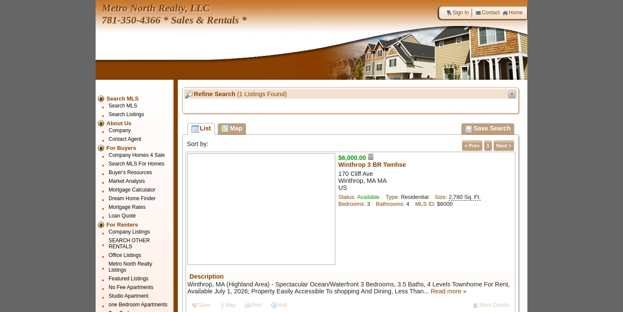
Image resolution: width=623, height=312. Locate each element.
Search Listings (126, 114)
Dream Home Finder (132, 198)
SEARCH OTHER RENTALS (129, 243)
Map (230, 305)
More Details (494, 305)
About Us (119, 123)
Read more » (448, 291)
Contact (487, 13)
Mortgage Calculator (132, 190)
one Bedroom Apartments (138, 305)
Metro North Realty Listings (130, 267)
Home (512, 13)
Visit (282, 305)
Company (120, 130)
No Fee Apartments (131, 287)
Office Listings (125, 255)
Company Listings (129, 232)
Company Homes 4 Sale (137, 155)
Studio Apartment (128, 296)
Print (256, 305)
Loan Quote (122, 216)
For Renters (122, 224)
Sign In (457, 13)
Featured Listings (128, 279)
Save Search (488, 129)
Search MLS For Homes (136, 164)
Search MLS (122, 98)
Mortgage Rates (127, 207)
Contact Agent (125, 139)
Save (204, 305)
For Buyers (121, 148)
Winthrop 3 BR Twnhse (372, 164)
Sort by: (198, 143)
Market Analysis (127, 181)
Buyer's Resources (130, 172)
